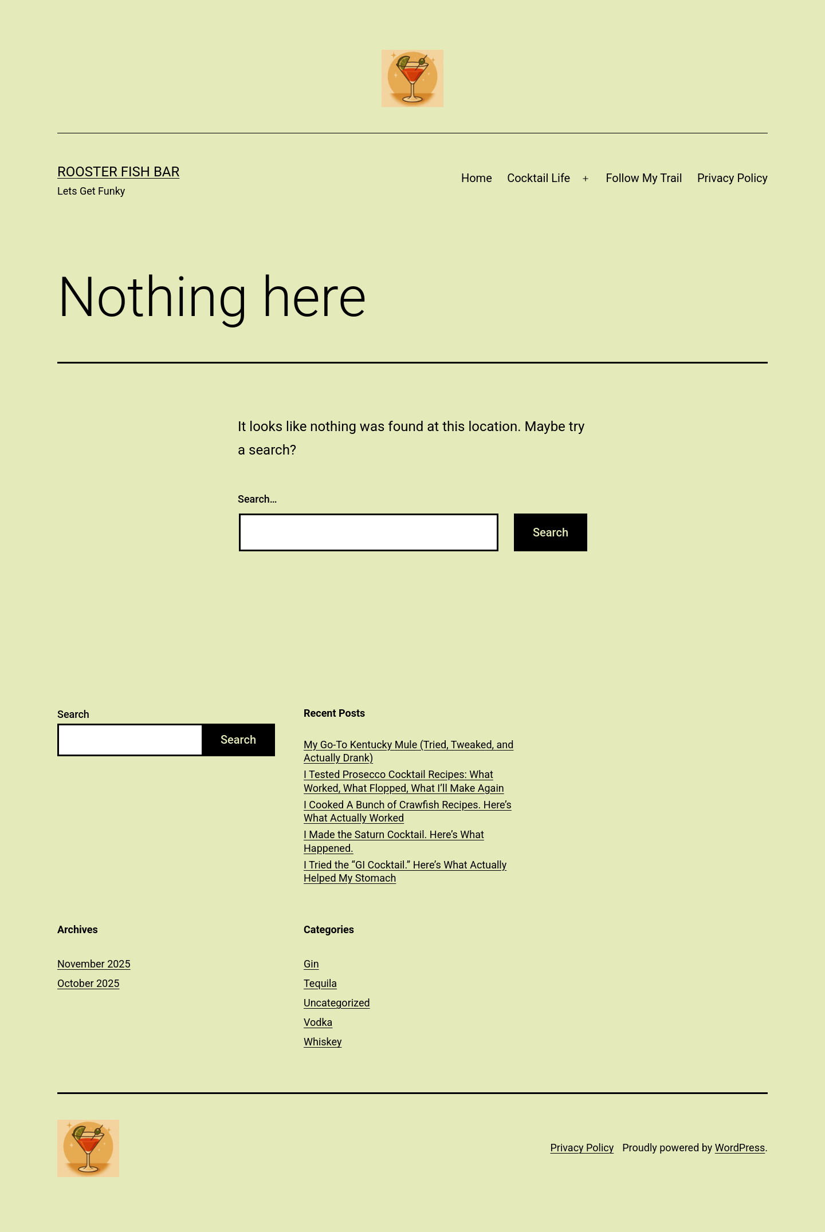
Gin (311, 964)
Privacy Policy (732, 178)
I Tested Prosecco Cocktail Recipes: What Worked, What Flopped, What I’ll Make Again (404, 780)
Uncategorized (337, 1003)
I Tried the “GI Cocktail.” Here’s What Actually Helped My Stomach (405, 871)
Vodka (318, 1022)
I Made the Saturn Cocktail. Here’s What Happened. (394, 841)
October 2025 (88, 983)
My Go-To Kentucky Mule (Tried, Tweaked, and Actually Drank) (408, 751)
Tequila (320, 983)
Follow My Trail (644, 178)
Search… (257, 499)
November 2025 (94, 964)
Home (476, 178)
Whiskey (322, 1042)
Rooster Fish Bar (118, 172)
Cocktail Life (538, 178)
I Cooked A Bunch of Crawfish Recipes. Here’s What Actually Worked (408, 811)
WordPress (740, 1148)
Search (73, 714)
